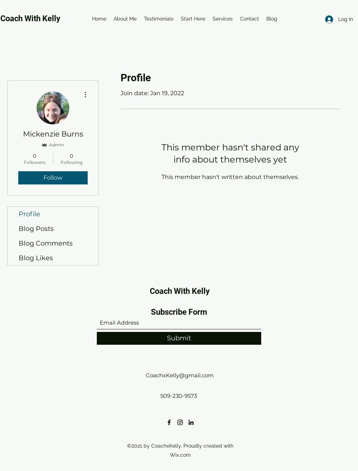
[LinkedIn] (191, 422)
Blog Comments (46, 243)
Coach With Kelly (180, 291)
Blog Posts (36, 229)
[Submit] (179, 338)
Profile (29, 214)
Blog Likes (36, 258)
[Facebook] (169, 422)
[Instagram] (180, 422)
